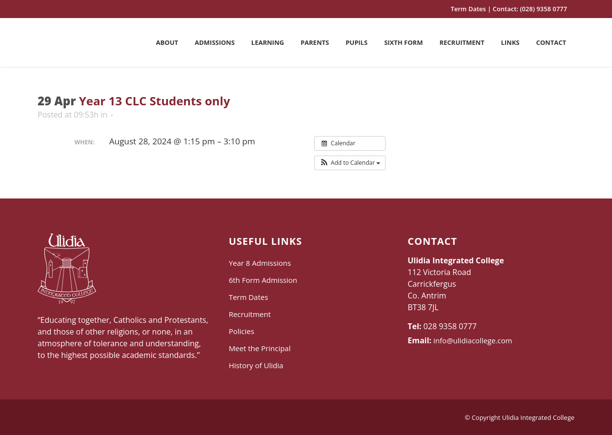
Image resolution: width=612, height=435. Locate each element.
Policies (241, 331)
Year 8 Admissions (260, 263)
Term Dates (468, 8)
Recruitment (250, 314)
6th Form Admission (263, 280)
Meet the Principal (260, 348)
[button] (350, 163)
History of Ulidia (256, 365)
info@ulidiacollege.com (472, 340)
